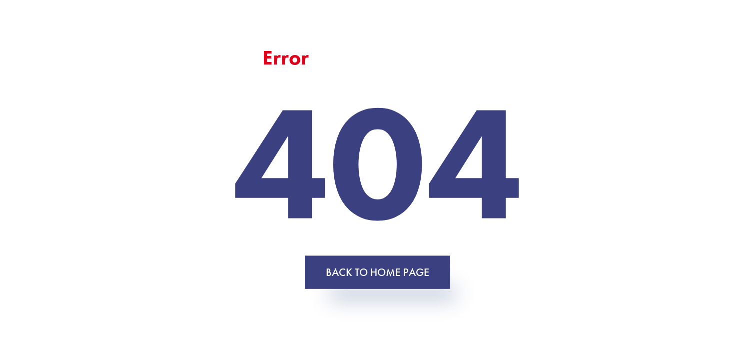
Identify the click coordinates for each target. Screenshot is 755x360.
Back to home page (377, 271)
